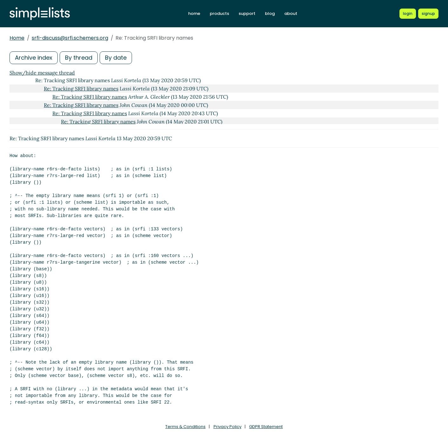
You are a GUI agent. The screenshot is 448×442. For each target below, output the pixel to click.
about (290, 13)
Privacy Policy (227, 427)
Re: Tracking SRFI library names (81, 88)
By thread (78, 58)
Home (17, 38)
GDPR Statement (266, 427)
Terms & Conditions (185, 427)
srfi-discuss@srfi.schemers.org (70, 38)
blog (270, 13)
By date (116, 58)
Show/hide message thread (42, 72)
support (247, 13)
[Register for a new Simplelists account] (428, 14)
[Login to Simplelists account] (407, 14)
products (219, 13)
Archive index (33, 58)
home (194, 13)
